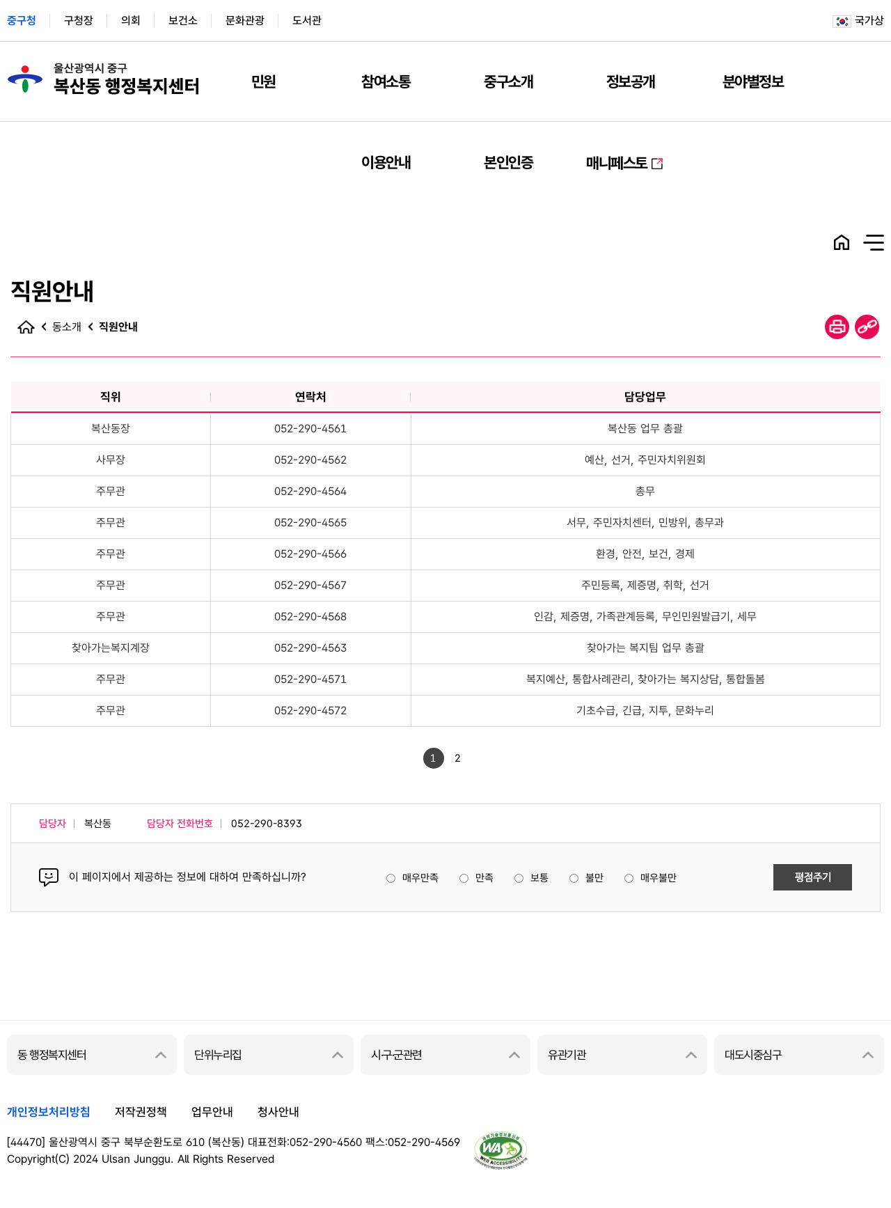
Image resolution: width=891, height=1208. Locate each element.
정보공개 (630, 81)
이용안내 (385, 162)
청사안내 (278, 1112)
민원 (263, 81)
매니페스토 (616, 163)
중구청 (21, 20)
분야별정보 (753, 81)
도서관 (307, 20)
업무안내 (212, 1112)
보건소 (183, 20)
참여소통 (385, 81)
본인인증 (508, 162)
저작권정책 (141, 1112)
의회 (131, 20)
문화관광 (245, 20)
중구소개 (508, 81)
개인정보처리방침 (48, 1112)
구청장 (78, 20)
